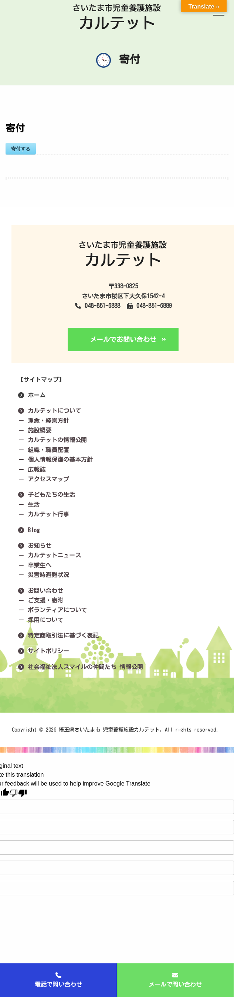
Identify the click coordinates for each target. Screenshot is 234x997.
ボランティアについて (52, 610)
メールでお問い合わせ (123, 339)
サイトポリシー (43, 651)
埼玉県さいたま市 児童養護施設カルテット (109, 729)
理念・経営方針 (43, 421)
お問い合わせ (40, 591)
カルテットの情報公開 (52, 440)
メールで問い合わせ (175, 980)
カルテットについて (49, 411)
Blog (28, 530)
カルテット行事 (43, 514)
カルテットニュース (49, 555)
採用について (40, 620)
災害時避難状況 (43, 575)
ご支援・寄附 (40, 600)
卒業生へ (34, 565)
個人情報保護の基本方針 (55, 459)
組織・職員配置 (43, 450)
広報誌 (31, 469)
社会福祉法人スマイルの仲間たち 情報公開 (80, 667)
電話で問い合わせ (58, 980)
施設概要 (34, 430)
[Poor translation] (18, 793)
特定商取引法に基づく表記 (58, 635)
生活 (28, 505)
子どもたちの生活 (46, 495)
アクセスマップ (43, 479)
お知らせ (34, 546)
